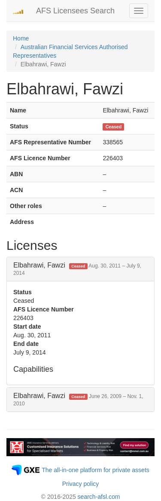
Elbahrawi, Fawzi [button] (77, 269)
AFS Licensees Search (75, 10)
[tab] (80, 269)
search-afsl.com (99, 496)
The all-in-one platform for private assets (95, 470)
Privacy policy (80, 483)
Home (21, 38)
